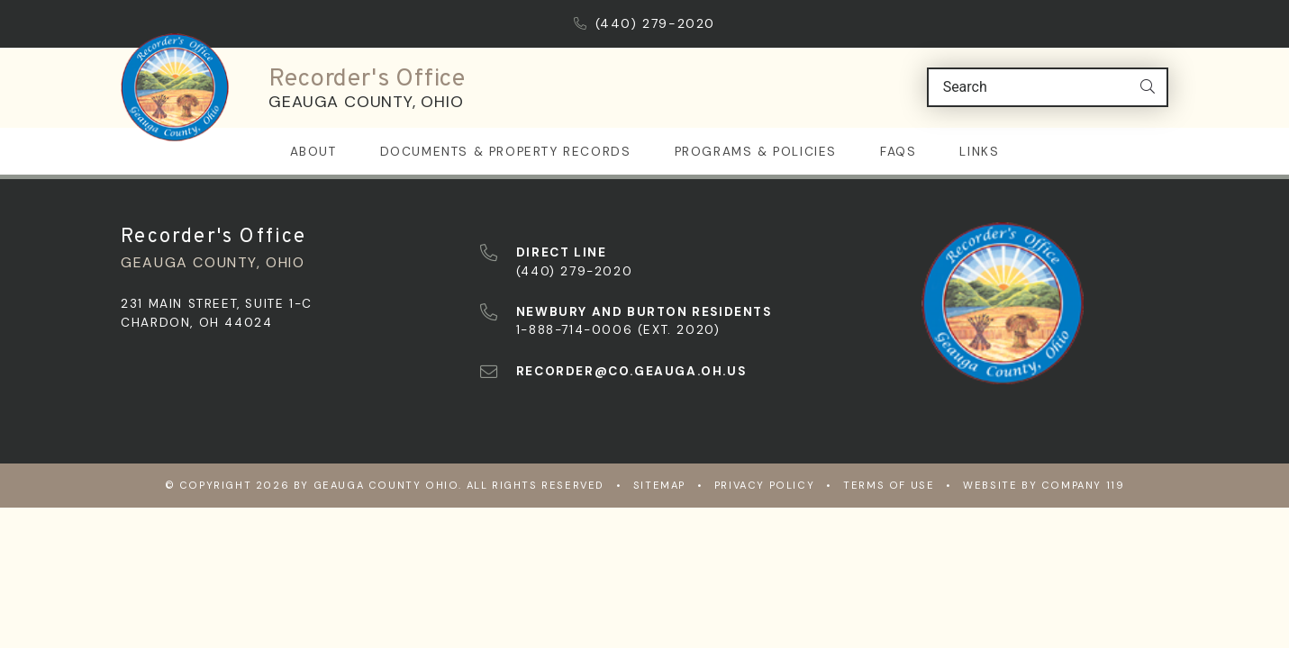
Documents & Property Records (505, 150)
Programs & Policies (756, 150)
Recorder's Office (367, 79)
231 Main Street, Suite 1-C (217, 302)
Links (979, 150)
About (313, 150)
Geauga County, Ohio (365, 101)
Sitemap (659, 484)
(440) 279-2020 (644, 23)
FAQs (898, 150)
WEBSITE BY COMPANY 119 (1043, 484)
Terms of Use (888, 484)
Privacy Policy (764, 484)
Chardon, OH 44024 (196, 321)
